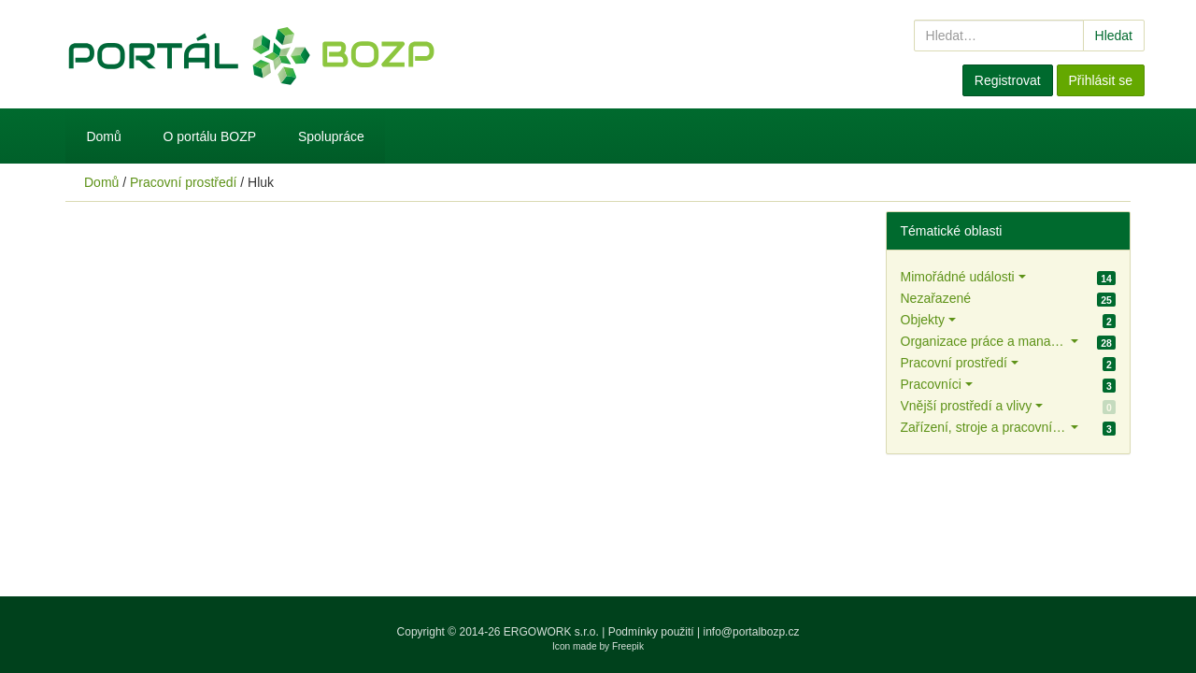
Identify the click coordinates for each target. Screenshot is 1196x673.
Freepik (628, 646)
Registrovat (1008, 80)
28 (1106, 343)
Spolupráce (331, 136)
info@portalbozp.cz (752, 631)
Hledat (1113, 35)
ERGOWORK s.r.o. (553, 631)
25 (1106, 300)
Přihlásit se (1100, 80)
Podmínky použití (651, 631)
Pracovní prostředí (183, 182)
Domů (103, 136)
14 (1106, 278)
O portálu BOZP (210, 136)
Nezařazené (936, 298)
